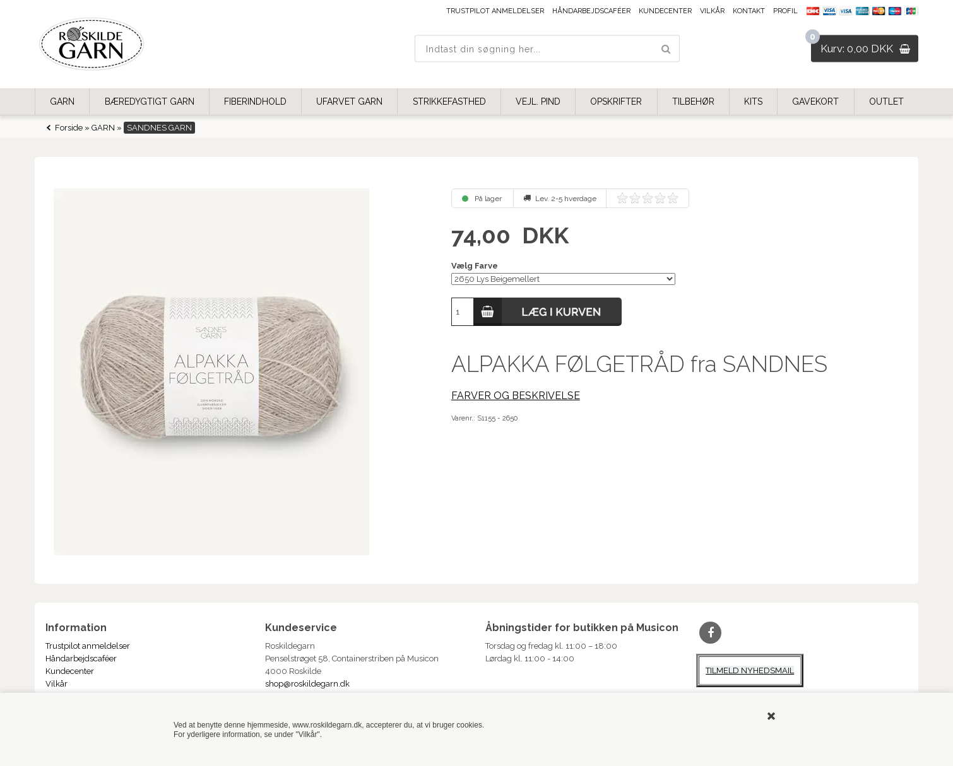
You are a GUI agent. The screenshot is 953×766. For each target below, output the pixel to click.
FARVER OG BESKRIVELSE (515, 396)
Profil (785, 11)
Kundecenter (665, 11)
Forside (69, 127)
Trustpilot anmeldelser (495, 11)
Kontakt (749, 11)
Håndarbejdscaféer (591, 11)
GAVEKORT (815, 101)
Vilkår (712, 11)
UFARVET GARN (349, 101)
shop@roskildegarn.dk (307, 683)
